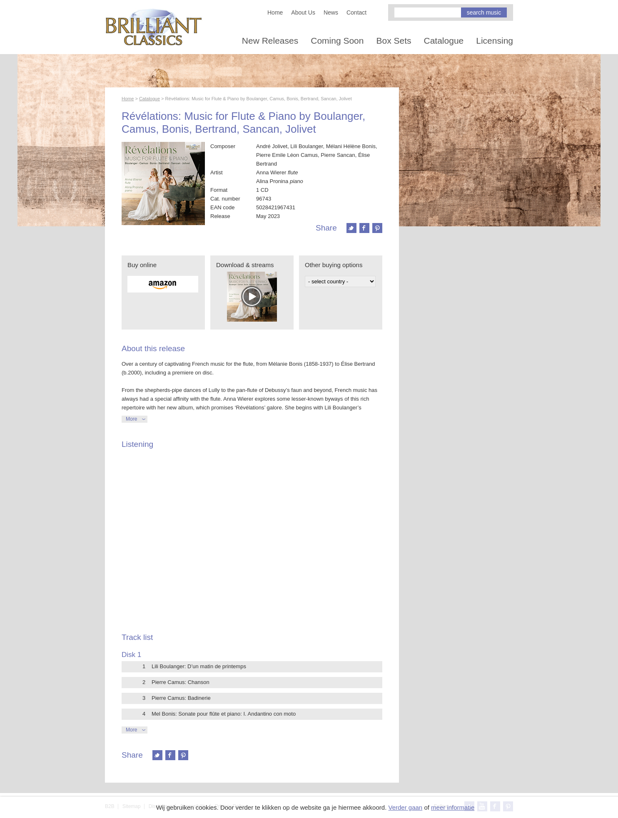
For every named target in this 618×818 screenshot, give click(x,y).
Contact (356, 12)
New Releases (270, 40)
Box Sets (393, 40)
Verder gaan (405, 807)
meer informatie (452, 807)
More (131, 419)
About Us (303, 12)
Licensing (494, 40)
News (331, 12)
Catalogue (444, 40)
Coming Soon (337, 40)
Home (275, 12)
